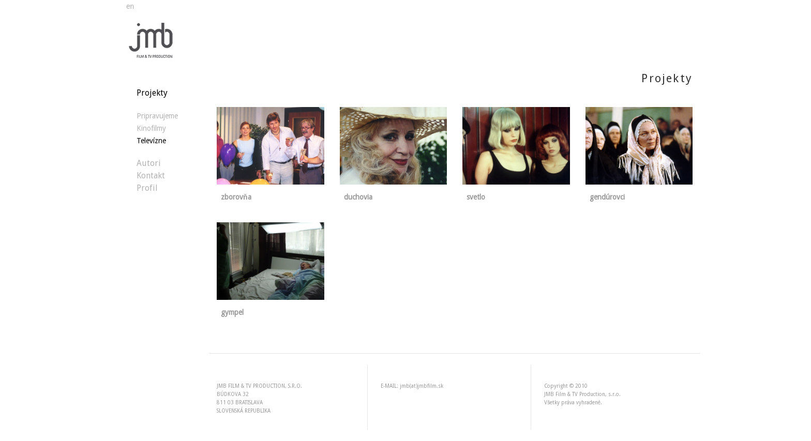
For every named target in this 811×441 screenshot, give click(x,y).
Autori (149, 163)
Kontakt (151, 175)
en (130, 6)
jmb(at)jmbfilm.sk (421, 386)
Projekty (152, 93)
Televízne (151, 140)
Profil (147, 188)
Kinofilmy (151, 128)
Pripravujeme (157, 116)
